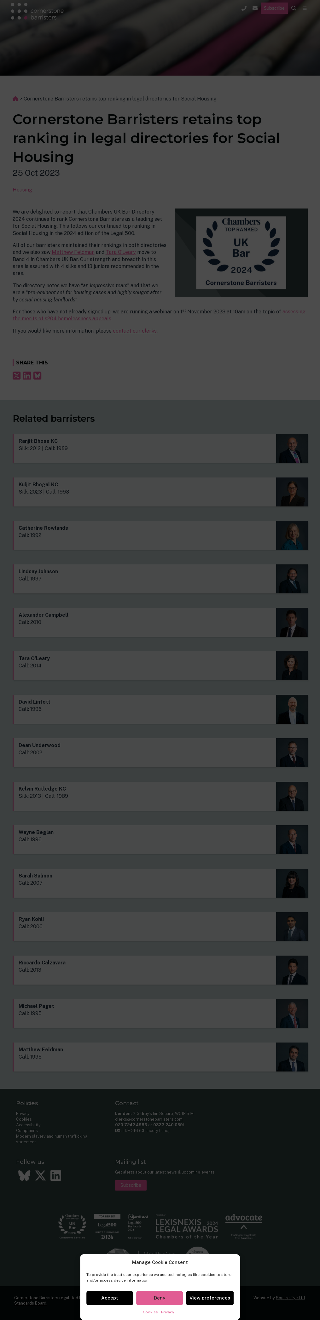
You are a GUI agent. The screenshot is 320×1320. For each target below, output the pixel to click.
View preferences (209, 1297)
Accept (109, 1297)
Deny (159, 1297)
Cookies (150, 1312)
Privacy (167, 1312)
